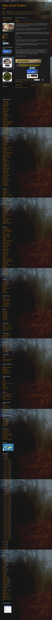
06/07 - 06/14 (7, 506)
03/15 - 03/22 (7, 523)
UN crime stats (5, 274)
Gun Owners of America (7, 200)
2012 (5, 544)
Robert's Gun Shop (6, 156)
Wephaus (4, 289)
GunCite (4, 201)
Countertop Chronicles (7, 124)
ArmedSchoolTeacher (7, 115)
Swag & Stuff (5, 336)
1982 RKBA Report (6, 228)
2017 (5, 455)
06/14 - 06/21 (7, 504)
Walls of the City (6, 181)
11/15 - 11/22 (7, 467)
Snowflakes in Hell (6, 168)
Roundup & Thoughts (6, 399)
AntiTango (4, 112)
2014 (5, 541)
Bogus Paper (5, 432)
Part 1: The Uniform (6, 299)
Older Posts (46, 85)
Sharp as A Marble (6, 164)
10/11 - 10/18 (7, 475)
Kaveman (4, 568)
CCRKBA (4, 193)
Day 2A (4, 382)
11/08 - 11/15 (7, 469)
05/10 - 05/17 (7, 510)
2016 (5, 457)
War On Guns (5, 182)
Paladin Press (5, 285)
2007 (5, 552)
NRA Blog (4, 213)
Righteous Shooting (6, 596)
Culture (4, 565)
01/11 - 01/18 (7, 537)
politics (9, 609)
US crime (4, 276)
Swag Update (5, 351)
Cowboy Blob (5, 125)
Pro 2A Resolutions (6, 218)
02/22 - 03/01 (7, 528)
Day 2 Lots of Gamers (7, 327)
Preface (4, 297)
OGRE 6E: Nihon (10, 11)
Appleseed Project (6, 192)
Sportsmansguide (6, 288)
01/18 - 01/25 (7, 536)
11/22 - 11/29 (7, 466)
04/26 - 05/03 (7, 513)
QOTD (4, 574)
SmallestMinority (6, 165)
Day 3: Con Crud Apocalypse (6, 370)
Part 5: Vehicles (5, 304)
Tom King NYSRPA (6, 175)
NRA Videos (5, 271)
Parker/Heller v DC (6, 273)
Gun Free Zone (5, 132)
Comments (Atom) (23, 87)
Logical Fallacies (6, 262)
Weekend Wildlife (6, 580)
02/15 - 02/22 (7, 529)
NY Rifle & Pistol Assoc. (7, 214)
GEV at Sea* (17, 11)
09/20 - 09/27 (7, 480)
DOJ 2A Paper (5, 246)
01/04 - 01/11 (7, 539)
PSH (3, 567)
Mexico (4, 587)
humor (4, 571)
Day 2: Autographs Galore (7, 359)
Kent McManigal (6, 137)
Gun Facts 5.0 (5, 255)
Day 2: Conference (6, 395)
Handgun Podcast (6, 134)
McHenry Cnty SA (6, 210)
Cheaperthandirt (6, 282)
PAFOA (4, 217)
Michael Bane (5, 144)
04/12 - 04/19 (7, 517)
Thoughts (4, 412)
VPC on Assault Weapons (7, 439)
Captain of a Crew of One (7, 121)
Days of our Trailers (14, 5)
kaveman (5, 37)
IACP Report (5, 436)
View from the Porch (6, 179)
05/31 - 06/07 (7, 507)
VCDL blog (5, 178)
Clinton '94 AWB (6, 243)
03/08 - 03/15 (7, 525)
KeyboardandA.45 (6, 138)
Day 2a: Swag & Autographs (6, 346)
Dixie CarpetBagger (6, 128)
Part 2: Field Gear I (6, 300)
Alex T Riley (5, 584)
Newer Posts (18, 85)
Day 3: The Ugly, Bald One (7, 350)
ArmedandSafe (5, 114)
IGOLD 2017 (5, 319)
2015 (5, 458)
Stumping (4, 558)
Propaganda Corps (6, 306)
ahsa (3, 588)
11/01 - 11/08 (7, 471)
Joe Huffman (5, 135)
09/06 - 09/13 (7, 483)
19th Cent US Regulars (7, 230)
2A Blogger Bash (6, 104)
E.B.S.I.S (4, 13)
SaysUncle (5, 162)
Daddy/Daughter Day (6, 335)
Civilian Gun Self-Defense (7, 122)
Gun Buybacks (5, 253)
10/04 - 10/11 (7, 477)
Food (4, 591)
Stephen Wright (5, 171)
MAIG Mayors (5, 577)
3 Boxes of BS (5, 105)
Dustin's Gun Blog (6, 131)
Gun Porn (4, 564)
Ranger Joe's (5, 286)
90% (17, 21)
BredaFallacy (5, 118)
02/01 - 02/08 (7, 532)
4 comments (30, 79)
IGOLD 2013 (5, 315)
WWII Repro (5, 292)
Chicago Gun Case (6, 242)
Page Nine (5, 151)
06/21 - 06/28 (7, 502)
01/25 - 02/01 (7, 534)
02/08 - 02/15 (7, 531)
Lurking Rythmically (6, 141)
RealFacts (20, 81)
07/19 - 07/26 (7, 496)
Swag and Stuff (5, 330)
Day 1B (4, 358)
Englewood (5, 560)
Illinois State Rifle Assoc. (7, 204)
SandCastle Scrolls (6, 161)
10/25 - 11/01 (7, 472)
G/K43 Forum (5, 198)
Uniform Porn (5, 597)
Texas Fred (5, 174)
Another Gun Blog (6, 109)
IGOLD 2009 (5, 311)
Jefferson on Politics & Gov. (8, 260)
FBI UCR (4, 247)
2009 (5, 549)
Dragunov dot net (6, 197)
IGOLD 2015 (5, 318)
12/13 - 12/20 (7, 461)
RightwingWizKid (6, 155)
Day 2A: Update (5, 421)
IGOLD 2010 (5, 312)
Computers (5, 593)
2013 (5, 542)
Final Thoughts (5, 389)
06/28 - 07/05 (7, 501)
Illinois (5, 610)
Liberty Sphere (5, 140)
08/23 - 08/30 (7, 488)
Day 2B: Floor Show (6, 409)
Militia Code (5, 267)
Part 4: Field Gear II (6, 303)
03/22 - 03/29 (7, 521)
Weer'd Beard (5, 184)
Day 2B (4, 386)
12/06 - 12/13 (7, 463)
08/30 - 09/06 (7, 487)
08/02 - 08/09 (7, 493)
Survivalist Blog (5, 172)
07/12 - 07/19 (7, 498)
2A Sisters (4, 190)
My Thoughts (5, 425)
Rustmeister (5, 159)
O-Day (4, 573)
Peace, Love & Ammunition (8, 152)
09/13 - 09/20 (7, 482)
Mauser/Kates (5, 263)
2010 (5, 547)
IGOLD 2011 (5, 314)
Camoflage (5, 239)
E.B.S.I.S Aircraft (36, 13)
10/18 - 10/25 (7, 474)
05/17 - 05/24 (7, 509)
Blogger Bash (5, 578)
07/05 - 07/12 (7, 499)
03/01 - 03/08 (7, 526)
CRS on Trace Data (6, 245)
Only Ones (5, 570)
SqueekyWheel (5, 169)
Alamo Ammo (5, 281)
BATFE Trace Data (6, 235)
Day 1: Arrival (5, 405)
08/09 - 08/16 (7, 491)
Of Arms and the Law (6, 149)
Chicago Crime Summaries (7, 240)
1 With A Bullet (5, 101)
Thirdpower (21, 79)
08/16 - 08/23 (7, 490)
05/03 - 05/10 (7, 512)
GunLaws (4, 203)
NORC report (5, 437)
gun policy (5, 609)
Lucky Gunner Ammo (6, 284)
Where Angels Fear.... (7, 185)
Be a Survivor (5, 117)
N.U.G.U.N (5, 145)
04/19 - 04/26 (7, 515)
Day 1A (4, 356)
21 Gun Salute (5, 102)
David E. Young (5, 127)
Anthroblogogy (5, 111)
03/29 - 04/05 (7, 520)
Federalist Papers (6, 249)
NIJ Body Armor (5, 270)
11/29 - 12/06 (7, 464)
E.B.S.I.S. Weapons (20, 13)
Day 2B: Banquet (6, 422)
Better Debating (5, 581)
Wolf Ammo (5, 291)
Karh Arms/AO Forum (7, 207)
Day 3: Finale (5, 387)
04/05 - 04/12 (7, 518)
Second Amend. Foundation (5, 221)
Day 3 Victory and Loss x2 (7, 328)
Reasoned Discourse (6, 561)
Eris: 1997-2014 (25, 11)
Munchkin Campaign (40, 11)
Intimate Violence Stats (7, 259)
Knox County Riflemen (7, 208)
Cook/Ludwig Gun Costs (7, 433)
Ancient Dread (32, 11)
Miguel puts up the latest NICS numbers (25, 23)
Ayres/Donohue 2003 (6, 430)
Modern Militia (5, 211)
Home (4, 11)
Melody (4, 594)
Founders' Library (6, 250)
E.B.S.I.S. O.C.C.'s (11, 13)
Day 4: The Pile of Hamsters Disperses (6, 373)
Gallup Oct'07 (5, 252)
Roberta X (4, 158)
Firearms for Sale (6, 590)
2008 (5, 550)
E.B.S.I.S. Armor (28, 13)
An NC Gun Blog (6, 108)
